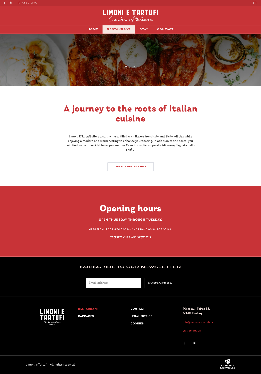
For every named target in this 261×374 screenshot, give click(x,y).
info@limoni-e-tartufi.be (198, 322)
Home (93, 29)
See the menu (130, 168)
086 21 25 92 (192, 331)
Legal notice (141, 316)
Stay (143, 29)
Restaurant (119, 29)
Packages (86, 316)
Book (130, 68)
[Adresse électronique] (113, 283)
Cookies (137, 323)
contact (165, 29)
